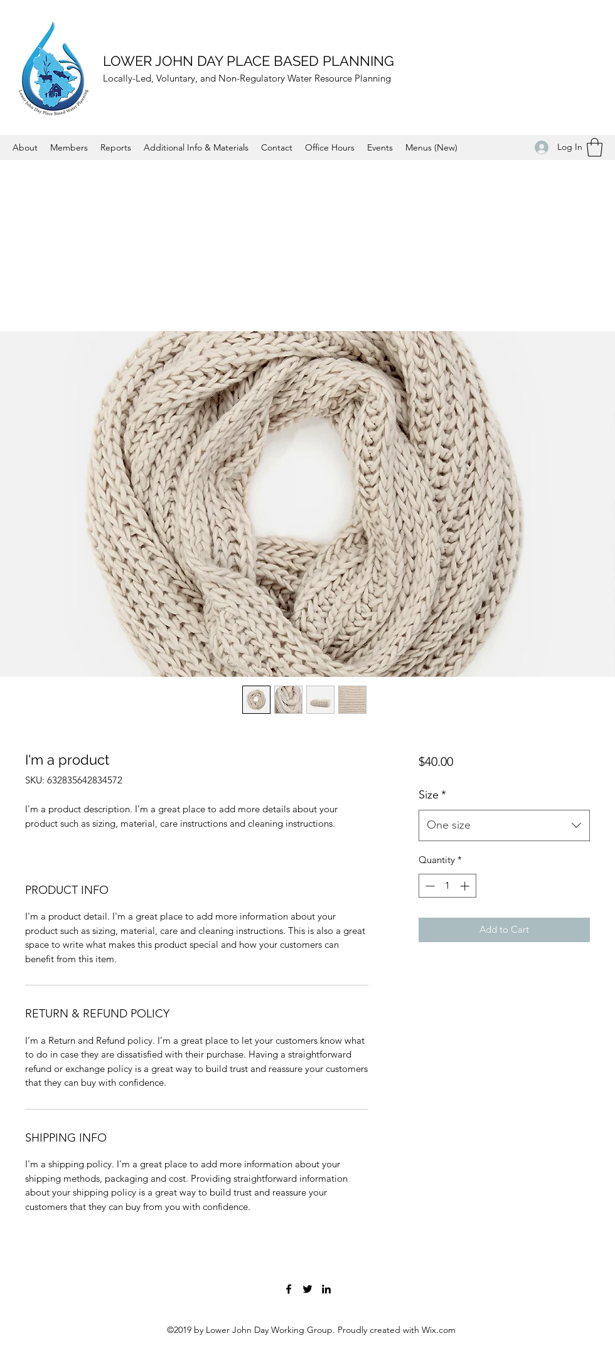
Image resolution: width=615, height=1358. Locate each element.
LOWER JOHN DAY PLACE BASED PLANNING (248, 61)
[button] (594, 147)
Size (432, 795)
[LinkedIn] (326, 1289)
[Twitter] (307, 1289)
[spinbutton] (447, 886)
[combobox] (504, 825)
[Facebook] (288, 1289)
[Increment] (465, 886)
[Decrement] (428, 886)
